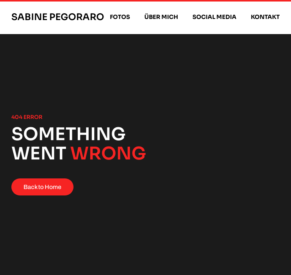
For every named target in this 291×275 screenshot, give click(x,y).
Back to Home (42, 187)
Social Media (214, 16)
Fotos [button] (120, 16)
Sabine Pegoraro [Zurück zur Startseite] (57, 17)
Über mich (161, 16)
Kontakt (265, 16)
